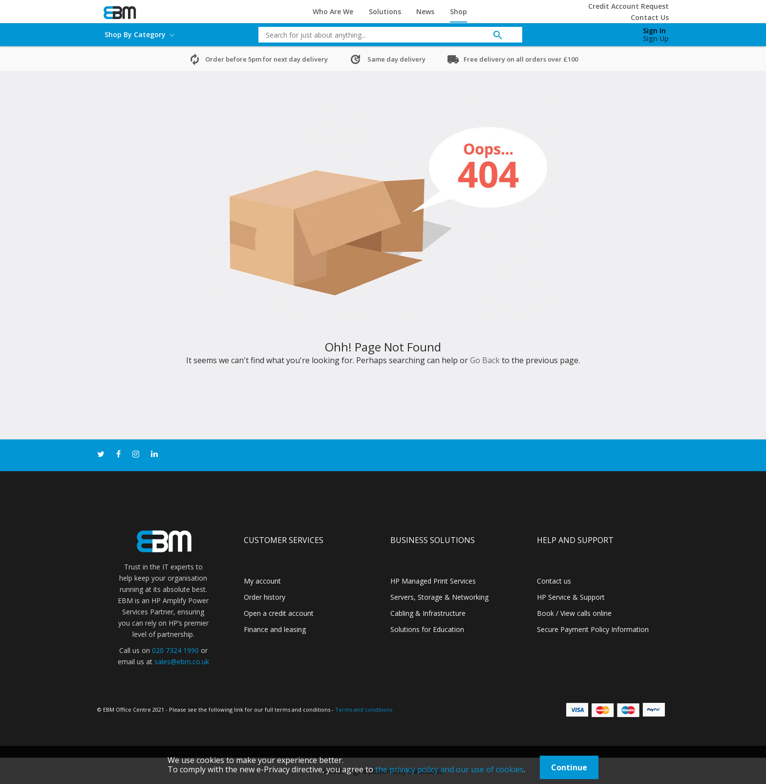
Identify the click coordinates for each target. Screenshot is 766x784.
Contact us (554, 581)
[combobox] (383, 35)
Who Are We (333, 11)
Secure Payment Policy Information (593, 629)
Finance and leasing (275, 629)
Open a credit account (279, 613)
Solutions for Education (427, 629)
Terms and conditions (363, 709)
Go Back (485, 360)
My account (262, 581)
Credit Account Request (628, 6)
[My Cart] (604, 32)
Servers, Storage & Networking (439, 597)
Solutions (385, 11)
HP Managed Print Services (433, 581)
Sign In (654, 30)
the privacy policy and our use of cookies (449, 769)
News (425, 11)
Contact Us (650, 17)
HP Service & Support (571, 597)
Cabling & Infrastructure (428, 613)
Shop (458, 11)
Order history (264, 597)
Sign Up (656, 38)
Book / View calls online (574, 613)
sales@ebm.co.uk (181, 661)
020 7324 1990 (175, 650)
